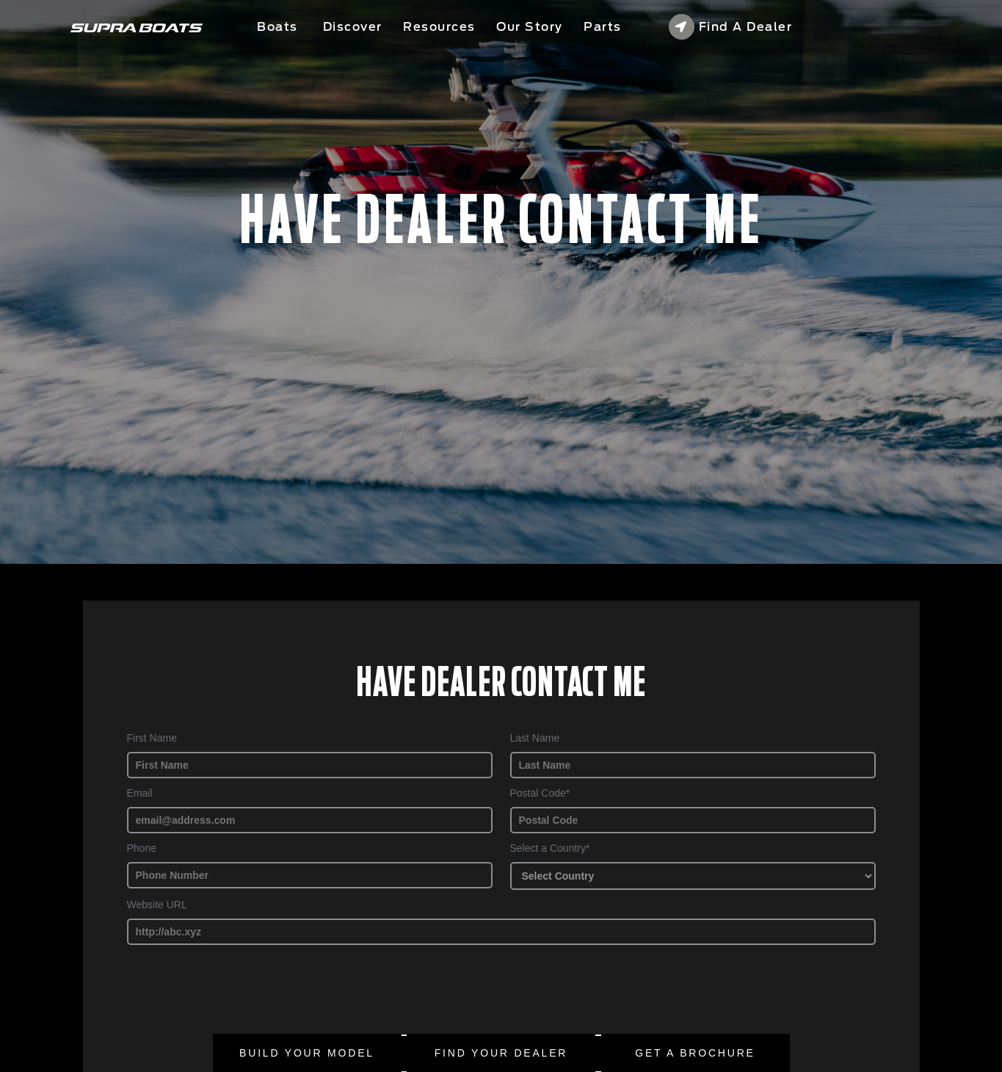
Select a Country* (550, 848)
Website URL (157, 904)
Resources (439, 27)
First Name (152, 738)
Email (140, 793)
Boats (279, 27)
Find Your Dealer (501, 1053)
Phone (141, 848)
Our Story (529, 27)
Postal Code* (540, 793)
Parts (603, 27)
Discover (352, 27)
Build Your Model (306, 1053)
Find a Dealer (730, 27)
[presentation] (249, 988)
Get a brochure (695, 1053)
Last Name (535, 738)
